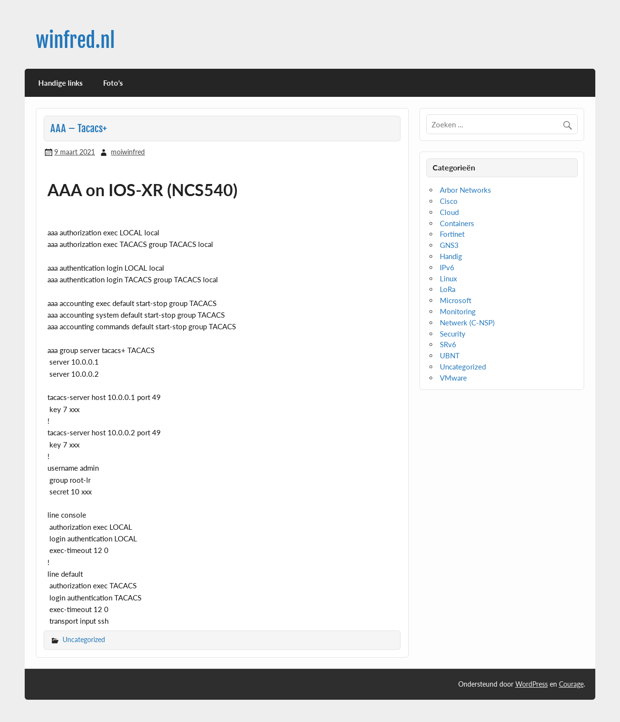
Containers (457, 223)
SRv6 (448, 344)
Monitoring (458, 311)
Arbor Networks (465, 189)
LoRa (447, 289)
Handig (451, 256)
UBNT (450, 355)
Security (452, 333)
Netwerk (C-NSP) (467, 322)
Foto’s (113, 82)
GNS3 (449, 245)
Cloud (449, 212)
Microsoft (455, 300)
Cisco (449, 201)
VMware (453, 377)
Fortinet (452, 234)
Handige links (60, 82)
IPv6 (447, 267)
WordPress (531, 684)
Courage (571, 684)
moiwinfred (128, 152)
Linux (448, 278)
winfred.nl (75, 40)
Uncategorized (83, 639)
